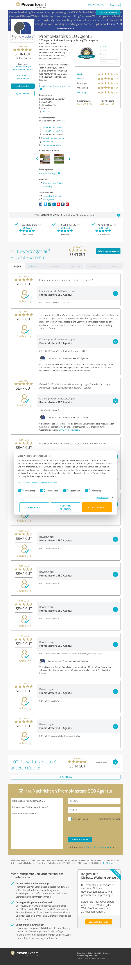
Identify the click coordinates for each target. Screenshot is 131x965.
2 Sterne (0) (94, 266)
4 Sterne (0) (54, 266)
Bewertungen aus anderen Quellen (23, 68)
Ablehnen (34, 507)
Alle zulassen (97, 507)
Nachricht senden (80, 839)
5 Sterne (103, 46)
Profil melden (109, 863)
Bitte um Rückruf (81, 818)
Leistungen (82, 83)
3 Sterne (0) (74, 266)
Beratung (81, 92)
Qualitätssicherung (102, 953)
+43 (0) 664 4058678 (53, 130)
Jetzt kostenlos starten (98, 921)
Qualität (80, 74)
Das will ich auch (96, 4)
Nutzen (80, 78)
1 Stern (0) (113, 266)
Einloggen (114, 4)
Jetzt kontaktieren (108, 12)
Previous (36, 158)
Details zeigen (101, 497)
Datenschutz (82, 955)
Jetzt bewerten (22, 86)
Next (69, 158)
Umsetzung (82, 87)
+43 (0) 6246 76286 (52, 127)
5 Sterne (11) (35, 266)
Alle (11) (17, 266)
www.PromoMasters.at (69, 429)
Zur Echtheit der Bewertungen (22, 77)
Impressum (24, 482)
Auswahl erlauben (65, 507)
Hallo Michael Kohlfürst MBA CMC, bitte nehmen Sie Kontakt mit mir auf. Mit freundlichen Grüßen (37, 823)
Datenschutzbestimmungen (45, 482)
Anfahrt (46, 111)
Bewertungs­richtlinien (85, 953)
